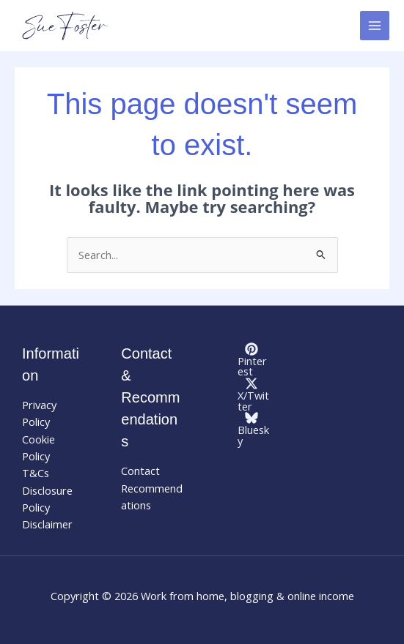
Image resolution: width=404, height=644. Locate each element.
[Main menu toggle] (374, 25)
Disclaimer (47, 524)
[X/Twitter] (251, 394)
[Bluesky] (251, 428)
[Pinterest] (251, 359)
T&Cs (35, 472)
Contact (140, 470)
